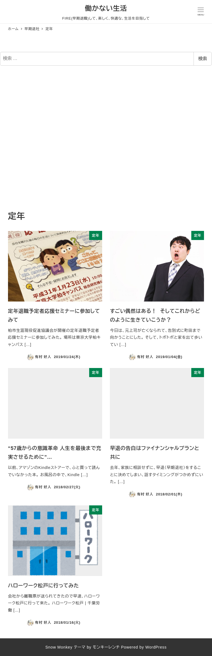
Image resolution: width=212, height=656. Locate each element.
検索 (202, 58)
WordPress (155, 647)
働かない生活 (106, 8)
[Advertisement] (106, 138)
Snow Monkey (58, 647)
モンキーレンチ (106, 647)
